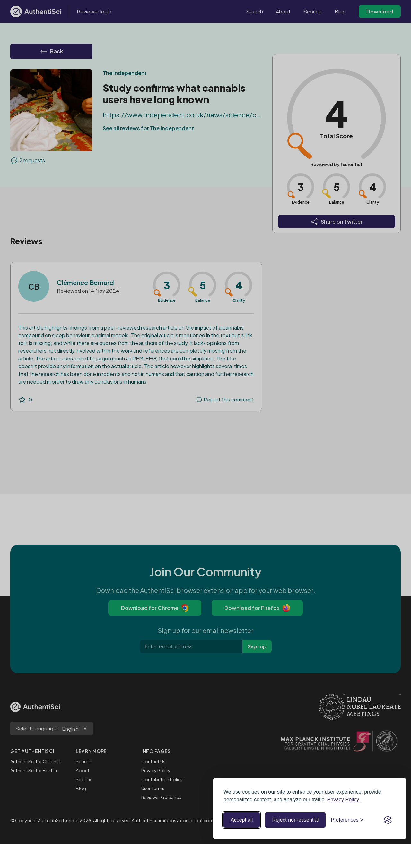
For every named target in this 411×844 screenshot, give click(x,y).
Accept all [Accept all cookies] (242, 820)
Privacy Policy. (343, 799)
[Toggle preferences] (347, 820)
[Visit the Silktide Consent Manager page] (388, 820)
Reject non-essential (295, 820)
